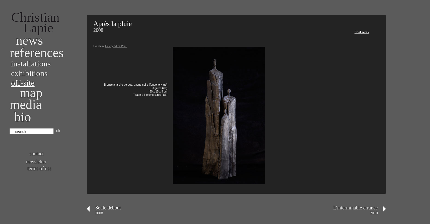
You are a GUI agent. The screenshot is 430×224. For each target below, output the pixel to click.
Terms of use (39, 168)
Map (31, 92)
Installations (31, 63)
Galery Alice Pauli (116, 45)
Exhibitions (29, 73)
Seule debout (108, 208)
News (29, 40)
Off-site (23, 82)
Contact (36, 153)
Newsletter (36, 161)
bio (22, 117)
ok (58, 130)
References (37, 52)
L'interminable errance (355, 208)
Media (26, 104)
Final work (362, 32)
